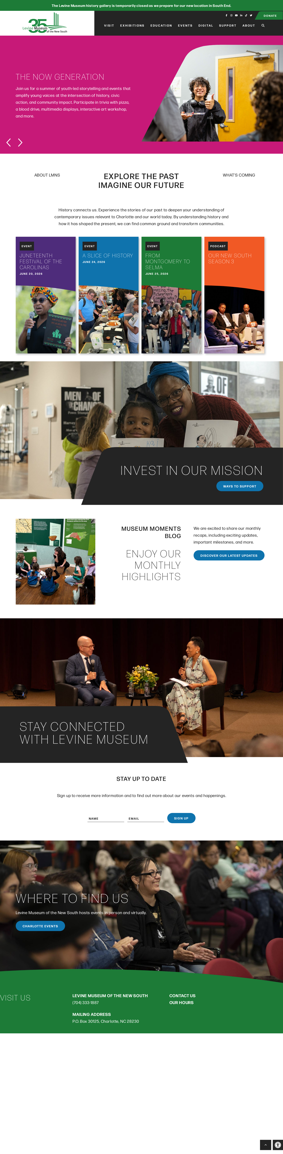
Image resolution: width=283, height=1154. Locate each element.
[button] (278, 1145)
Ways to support (239, 486)
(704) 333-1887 (86, 1002)
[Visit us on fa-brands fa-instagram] (231, 15)
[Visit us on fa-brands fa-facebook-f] (226, 15)
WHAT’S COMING (239, 175)
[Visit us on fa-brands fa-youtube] (236, 15)
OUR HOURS (181, 1002)
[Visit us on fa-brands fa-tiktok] (246, 15)
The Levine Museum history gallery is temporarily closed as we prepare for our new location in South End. (141, 5)
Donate (270, 15)
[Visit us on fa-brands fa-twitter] (251, 15)
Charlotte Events (40, 926)
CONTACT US (182, 995)
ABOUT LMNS (47, 175)
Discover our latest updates (229, 555)
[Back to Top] (265, 1145)
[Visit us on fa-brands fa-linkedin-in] (241, 15)
